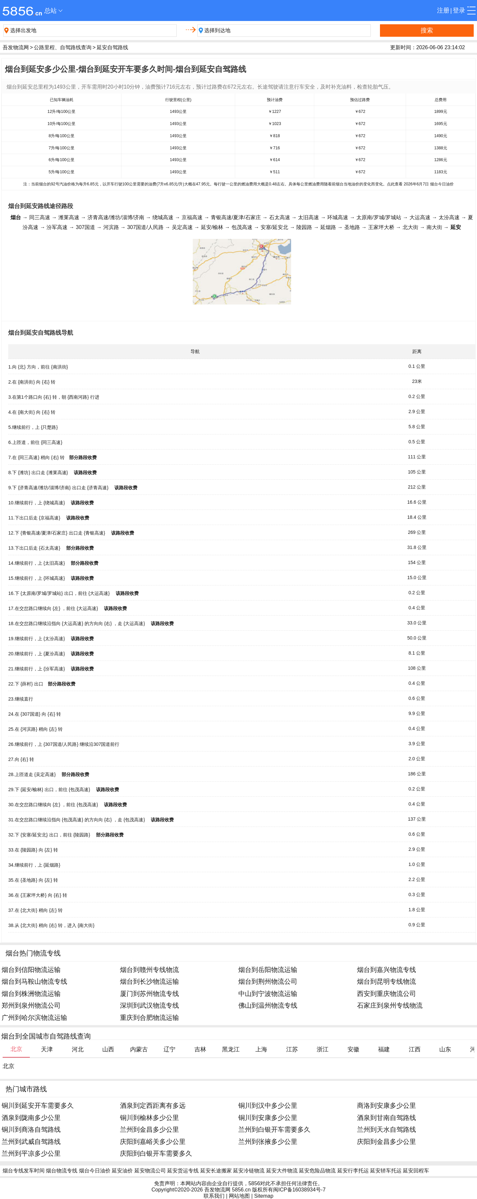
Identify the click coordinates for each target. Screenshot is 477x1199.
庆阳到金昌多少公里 (386, 1141)
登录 (459, 10)
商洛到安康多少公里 (386, 1105)
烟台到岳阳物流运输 (267, 969)
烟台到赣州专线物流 (149, 969)
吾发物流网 (16, 47)
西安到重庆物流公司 (386, 993)
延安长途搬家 (216, 1170)
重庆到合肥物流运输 (149, 1017)
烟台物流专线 (61, 1170)
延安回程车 (416, 1170)
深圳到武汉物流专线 (149, 1005)
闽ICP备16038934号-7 (299, 1189)
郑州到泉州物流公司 (31, 1005)
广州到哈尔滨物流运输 (34, 1017)
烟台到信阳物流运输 (31, 969)
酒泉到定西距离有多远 (153, 1105)
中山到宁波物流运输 (267, 993)
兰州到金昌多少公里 (149, 1129)
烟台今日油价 (94, 1170)
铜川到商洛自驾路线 (31, 1129)
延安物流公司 (150, 1170)
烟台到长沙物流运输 (149, 981)
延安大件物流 (282, 1170)
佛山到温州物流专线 (267, 1005)
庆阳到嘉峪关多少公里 (153, 1141)
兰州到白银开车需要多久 (274, 1129)
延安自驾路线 (112, 47)
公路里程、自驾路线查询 (62, 47)
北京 (8, 1066)
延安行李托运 (353, 1170)
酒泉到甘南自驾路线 (386, 1117)
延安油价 (122, 1170)
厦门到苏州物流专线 (149, 993)
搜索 (427, 30)
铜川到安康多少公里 (267, 1117)
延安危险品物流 (317, 1170)
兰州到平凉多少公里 (31, 1153)
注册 (443, 10)
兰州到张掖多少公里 (267, 1141)
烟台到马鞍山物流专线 (34, 981)
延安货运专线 (183, 1170)
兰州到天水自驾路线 (386, 1129)
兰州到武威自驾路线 (31, 1141)
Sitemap (263, 1196)
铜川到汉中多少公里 (267, 1105)
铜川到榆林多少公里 (149, 1117)
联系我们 (214, 1196)
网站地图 (239, 1196)
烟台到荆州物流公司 (267, 981)
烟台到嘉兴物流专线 (386, 969)
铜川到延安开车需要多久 (38, 1105)
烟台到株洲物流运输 (31, 993)
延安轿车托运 (386, 1170)
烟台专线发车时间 (24, 1170)
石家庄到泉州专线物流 (390, 1005)
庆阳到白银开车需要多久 (156, 1153)
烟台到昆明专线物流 (386, 981)
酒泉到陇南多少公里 (31, 1117)
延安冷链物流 (249, 1170)
